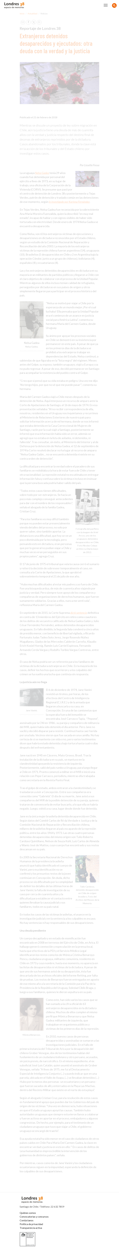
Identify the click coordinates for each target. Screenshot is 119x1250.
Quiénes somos (28, 1212)
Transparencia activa (31, 1227)
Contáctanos (26, 1220)
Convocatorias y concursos (34, 1216)
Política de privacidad (31, 1224)
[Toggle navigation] (105, 5)
